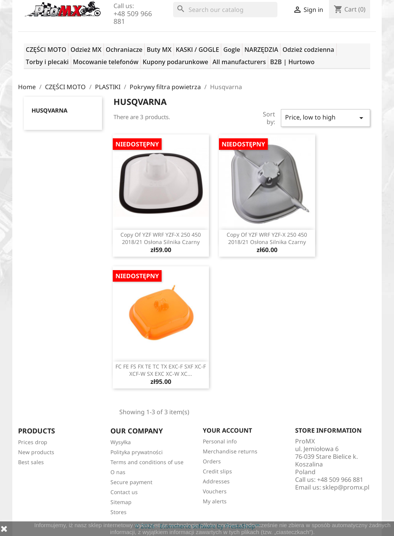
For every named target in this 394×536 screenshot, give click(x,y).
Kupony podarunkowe (175, 62)
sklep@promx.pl (345, 487)
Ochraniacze (124, 49)
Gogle (231, 49)
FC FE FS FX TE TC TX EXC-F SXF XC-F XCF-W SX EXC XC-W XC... (160, 370)
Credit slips (217, 471)
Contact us (124, 492)
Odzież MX (85, 49)
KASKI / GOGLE (197, 49)
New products (36, 452)
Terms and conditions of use (147, 462)
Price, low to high (325, 118)
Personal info (220, 441)
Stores (118, 512)
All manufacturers (239, 62)
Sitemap (121, 502)
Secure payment (131, 482)
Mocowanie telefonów (106, 62)
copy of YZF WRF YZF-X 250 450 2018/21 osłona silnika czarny (160, 238)
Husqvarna (49, 110)
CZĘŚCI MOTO (46, 49)
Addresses (216, 481)
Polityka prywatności (136, 452)
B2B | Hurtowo (292, 62)
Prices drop (32, 442)
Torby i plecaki (47, 62)
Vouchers (215, 491)
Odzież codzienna (308, 49)
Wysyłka (120, 442)
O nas (117, 472)
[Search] (225, 9)
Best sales (31, 462)
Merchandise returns (230, 451)
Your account (227, 430)
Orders (212, 461)
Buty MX (159, 49)
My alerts (215, 501)
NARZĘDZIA (261, 49)
